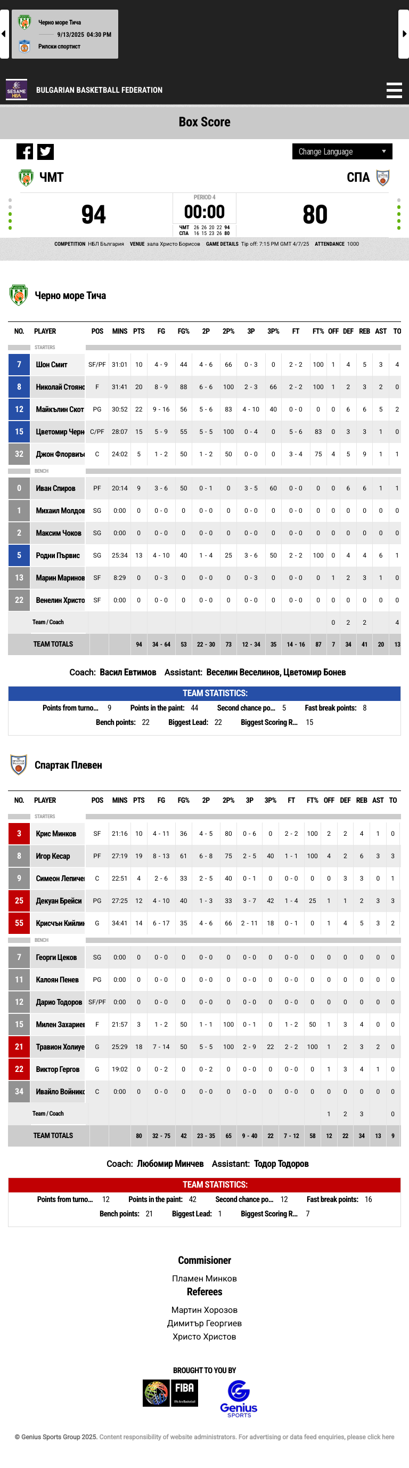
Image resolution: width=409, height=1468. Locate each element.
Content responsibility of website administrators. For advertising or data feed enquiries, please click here (246, 1437)
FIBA (170, 1399)
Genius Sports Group (238, 1399)
